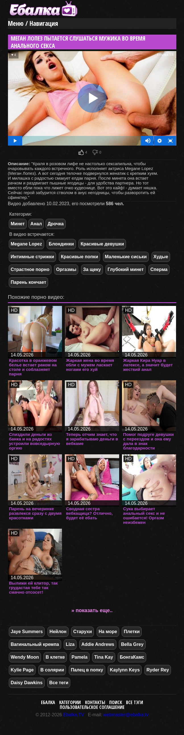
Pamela (80, 657)
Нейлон (58, 631)
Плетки (132, 631)
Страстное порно (30, 269)
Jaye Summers (27, 631)
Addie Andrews (97, 644)
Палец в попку (87, 669)
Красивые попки (79, 256)
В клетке (55, 657)
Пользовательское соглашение (92, 707)
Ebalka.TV (73, 714)
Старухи (82, 631)
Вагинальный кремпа (35, 644)
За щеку (92, 269)
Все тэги (134, 702)
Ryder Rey (157, 669)
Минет (18, 223)
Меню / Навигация (33, 23)
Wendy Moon (25, 657)
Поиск (115, 702)
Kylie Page (22, 669)
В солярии (52, 669)
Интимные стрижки (32, 256)
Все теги (58, 682)
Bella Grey (132, 644)
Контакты (95, 702)
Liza (70, 644)
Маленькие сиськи (126, 256)
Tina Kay (103, 657)
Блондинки (61, 244)
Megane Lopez (26, 244)
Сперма (159, 269)
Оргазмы (66, 269)
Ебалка (48, 702)
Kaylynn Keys (125, 669)
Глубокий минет (125, 269)
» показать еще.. (92, 610)
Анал (36, 223)
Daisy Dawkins (27, 682)
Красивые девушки (102, 244)
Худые (161, 256)
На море (108, 631)
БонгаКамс (132, 657)
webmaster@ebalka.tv (126, 714)
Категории (70, 702)
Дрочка (55, 223)
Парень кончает (28, 282)
